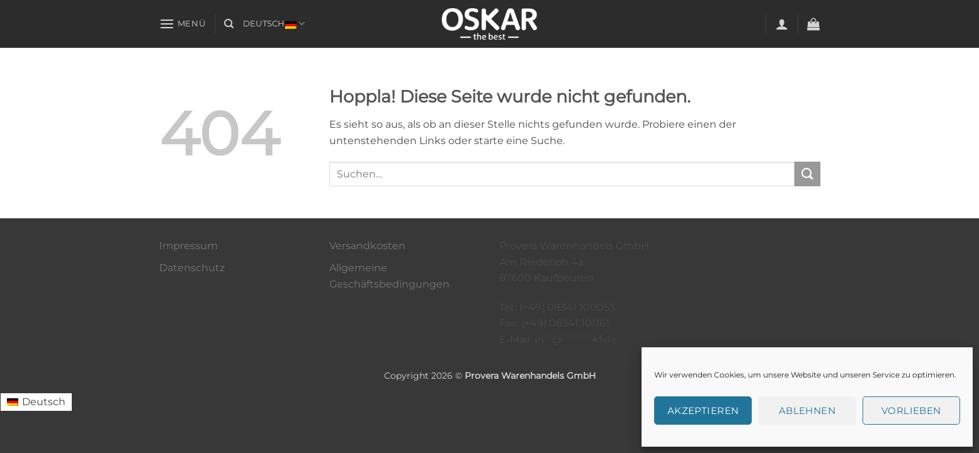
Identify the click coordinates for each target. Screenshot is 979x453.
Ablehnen (807, 411)
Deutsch (274, 24)
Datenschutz (192, 268)
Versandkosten (367, 246)
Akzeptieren (703, 411)
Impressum (188, 246)
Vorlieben (911, 411)
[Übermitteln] (807, 174)
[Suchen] (229, 24)
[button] (182, 23)
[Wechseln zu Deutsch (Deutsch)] (36, 402)
